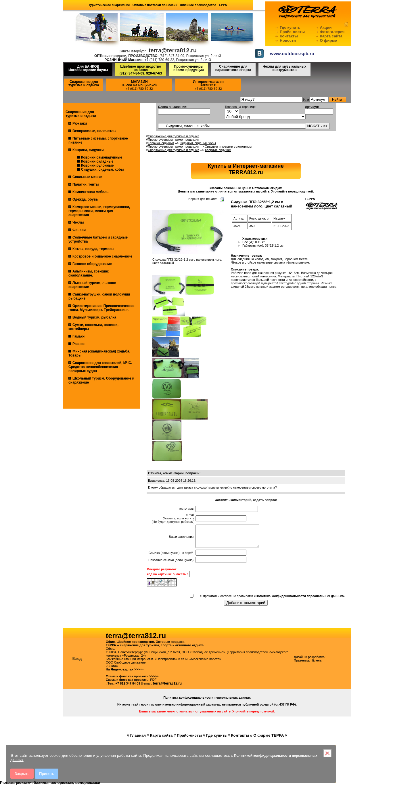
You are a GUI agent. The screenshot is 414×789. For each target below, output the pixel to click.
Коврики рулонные (97, 165)
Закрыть (22, 773)
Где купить (290, 27)
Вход (77, 663)
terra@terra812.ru (167, 688)
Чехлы (78, 222)
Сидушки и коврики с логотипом (228, 146)
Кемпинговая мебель (90, 192)
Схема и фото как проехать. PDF (131, 684)
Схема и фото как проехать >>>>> (132, 680)
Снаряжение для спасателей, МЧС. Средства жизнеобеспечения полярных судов (100, 367)
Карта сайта (331, 36)
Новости (288, 40)
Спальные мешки (87, 177)
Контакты (289, 36)
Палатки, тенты (85, 184)
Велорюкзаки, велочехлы (94, 131)
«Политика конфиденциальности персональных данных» (299, 600)
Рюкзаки (79, 123)
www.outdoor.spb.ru (292, 53)
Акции (326, 27)
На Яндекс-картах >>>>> (124, 673)
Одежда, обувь (85, 199)
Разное (78, 344)
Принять (46, 773)
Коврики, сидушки (88, 150)
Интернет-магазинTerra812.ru (208, 83)
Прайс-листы (292, 32)
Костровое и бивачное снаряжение (102, 256)
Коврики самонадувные (101, 157)
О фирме (328, 40)
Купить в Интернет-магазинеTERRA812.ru (246, 169)
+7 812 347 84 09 (128, 687)
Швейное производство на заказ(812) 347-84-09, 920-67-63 (141, 69)
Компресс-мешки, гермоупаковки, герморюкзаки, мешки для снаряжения (99, 211)
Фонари (79, 230)
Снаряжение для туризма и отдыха (83, 83)
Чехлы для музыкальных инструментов (284, 68)
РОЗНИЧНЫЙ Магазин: (123, 60)
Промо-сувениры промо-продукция (188, 68)
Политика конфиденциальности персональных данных (207, 702)
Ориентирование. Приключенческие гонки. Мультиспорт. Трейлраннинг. (101, 308)
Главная (138, 739)
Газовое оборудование (92, 264)
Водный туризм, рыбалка (94, 317)
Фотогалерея (332, 32)
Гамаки (78, 336)
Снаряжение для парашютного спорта (233, 68)
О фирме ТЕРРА (268, 739)
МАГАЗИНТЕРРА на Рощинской (139, 83)
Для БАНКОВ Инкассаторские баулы (88, 68)
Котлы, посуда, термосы (93, 249)
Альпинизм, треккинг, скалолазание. (88, 273)
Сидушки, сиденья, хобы (102, 169)
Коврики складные (97, 161)
